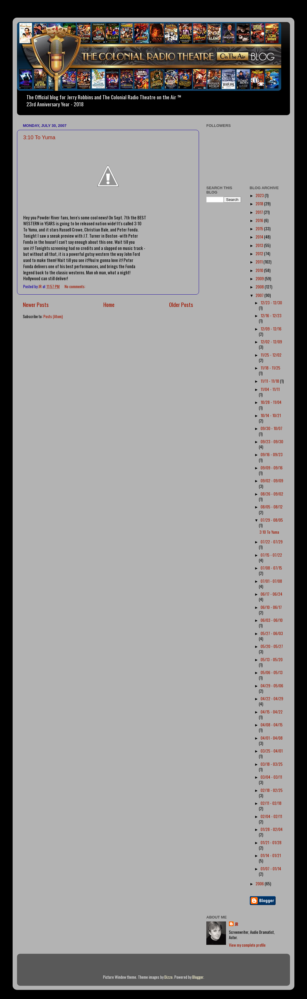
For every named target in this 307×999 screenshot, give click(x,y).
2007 (260, 295)
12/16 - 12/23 (271, 315)
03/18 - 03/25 (272, 764)
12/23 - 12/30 (271, 302)
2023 (260, 195)
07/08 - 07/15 (271, 568)
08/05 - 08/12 (272, 507)
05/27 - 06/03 (272, 633)
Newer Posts (36, 304)
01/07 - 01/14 (271, 869)
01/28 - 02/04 (272, 829)
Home (108, 304)
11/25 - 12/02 (271, 355)
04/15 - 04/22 (272, 712)
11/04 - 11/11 (270, 389)
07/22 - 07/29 (272, 542)
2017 (260, 212)
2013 (260, 245)
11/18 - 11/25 (270, 368)
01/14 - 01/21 (271, 855)
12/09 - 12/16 (271, 329)
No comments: (75, 286)
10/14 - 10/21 (271, 415)
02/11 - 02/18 (271, 803)
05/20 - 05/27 (272, 646)
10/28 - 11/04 (271, 402)
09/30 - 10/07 (271, 428)
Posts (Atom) (53, 316)
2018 (260, 203)
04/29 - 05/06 (272, 686)
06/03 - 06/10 (272, 620)
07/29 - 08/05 (272, 520)
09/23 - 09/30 (272, 441)
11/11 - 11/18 (270, 381)
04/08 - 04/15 (272, 725)
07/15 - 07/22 (271, 555)
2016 (260, 220)
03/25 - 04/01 (272, 751)
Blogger (197, 977)
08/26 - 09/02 (272, 494)
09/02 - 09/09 (272, 480)
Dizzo (168, 977)
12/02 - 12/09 (271, 342)
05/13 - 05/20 (272, 659)
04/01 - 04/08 (272, 738)
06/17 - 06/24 (271, 594)
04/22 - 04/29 (272, 698)
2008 (260, 287)
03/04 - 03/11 (271, 777)
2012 (260, 253)
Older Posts (181, 304)
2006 (260, 883)
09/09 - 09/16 (272, 468)
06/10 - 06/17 (271, 607)
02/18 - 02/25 (272, 790)
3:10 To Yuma (39, 137)
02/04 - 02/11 (271, 816)
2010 (260, 270)
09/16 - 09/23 (272, 454)
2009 (260, 278)
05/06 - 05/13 (272, 672)
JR (236, 924)
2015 (260, 228)
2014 (260, 237)
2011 (260, 262)
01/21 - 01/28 (271, 842)
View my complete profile (247, 945)
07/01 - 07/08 (271, 581)
